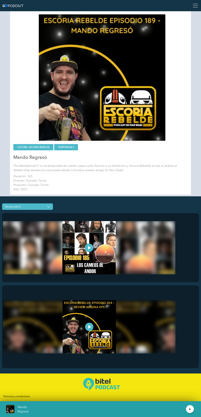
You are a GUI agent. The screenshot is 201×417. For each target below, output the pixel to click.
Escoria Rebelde (39, 147)
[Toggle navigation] (194, 6)
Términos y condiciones (16, 396)
